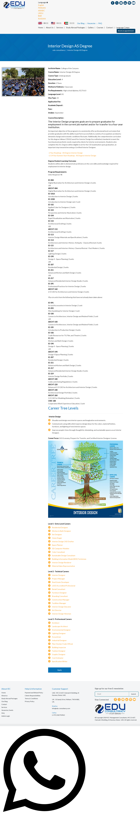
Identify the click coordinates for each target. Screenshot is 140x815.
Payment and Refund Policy (34, 692)
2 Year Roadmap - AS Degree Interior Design (66, 152)
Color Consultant (58, 552)
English (41, 5)
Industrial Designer (59, 640)
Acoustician (56, 637)
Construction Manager (60, 599)
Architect (55, 623)
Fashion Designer (58, 651)
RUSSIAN (42, 18)
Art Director (56, 610)
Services (59, 27)
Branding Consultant (60, 596)
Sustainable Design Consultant (63, 555)
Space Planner (57, 545)
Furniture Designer (59, 592)
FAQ (100, 23)
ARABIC (41, 10)
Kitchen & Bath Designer (61, 531)
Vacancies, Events (7, 710)
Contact (109, 27)
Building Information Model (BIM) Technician (69, 559)
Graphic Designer (58, 654)
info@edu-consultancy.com (61, 708)
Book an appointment (126, 30)
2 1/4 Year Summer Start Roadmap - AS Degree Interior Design (72, 155)
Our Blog (80, 23)
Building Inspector (59, 647)
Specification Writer (59, 661)
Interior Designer (58, 575)
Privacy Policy (29, 701)
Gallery (91, 27)
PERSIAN (42, 8)
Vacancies (91, 23)
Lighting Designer (59, 633)
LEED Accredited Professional (63, 585)
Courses (100, 27)
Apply (59, 670)
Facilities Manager (59, 603)
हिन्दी (40, 16)
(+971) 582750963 (58, 715)
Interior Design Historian (61, 613)
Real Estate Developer (60, 582)
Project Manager (58, 578)
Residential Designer (60, 527)
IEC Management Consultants (117, 717)
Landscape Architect (60, 626)
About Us (49, 27)
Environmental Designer (61, 630)
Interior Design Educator (61, 606)
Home (40, 27)
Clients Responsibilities (32, 695)
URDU (40, 13)
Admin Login (5, 716)
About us (4, 695)
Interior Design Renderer (61, 562)
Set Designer (57, 534)
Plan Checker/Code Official (62, 644)
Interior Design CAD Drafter (63, 541)
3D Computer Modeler (60, 548)
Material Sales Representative (63, 566)
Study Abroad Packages (75, 27)
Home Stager (57, 538)
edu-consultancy (59, 50)
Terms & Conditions (31, 698)
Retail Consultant (58, 589)
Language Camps (122, 27)
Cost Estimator (57, 658)
